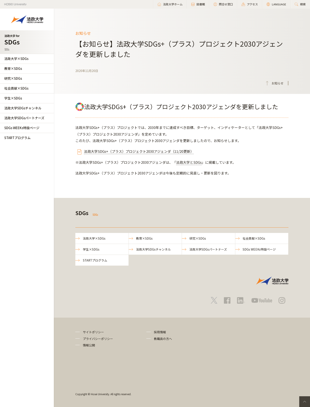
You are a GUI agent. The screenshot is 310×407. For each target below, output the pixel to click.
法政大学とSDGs (189, 162)
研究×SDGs (13, 78)
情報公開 (89, 345)
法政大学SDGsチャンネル (22, 108)
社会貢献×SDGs (16, 88)
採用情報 (160, 332)
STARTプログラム (17, 137)
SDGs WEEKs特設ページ (21, 127)
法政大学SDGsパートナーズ (24, 118)
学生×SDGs (13, 98)
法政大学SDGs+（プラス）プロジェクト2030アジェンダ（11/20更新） (139, 151)
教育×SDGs (13, 68)
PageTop (304, 401)
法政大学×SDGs (16, 58)
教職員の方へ (163, 339)
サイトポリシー (93, 332)
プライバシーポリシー (98, 339)
